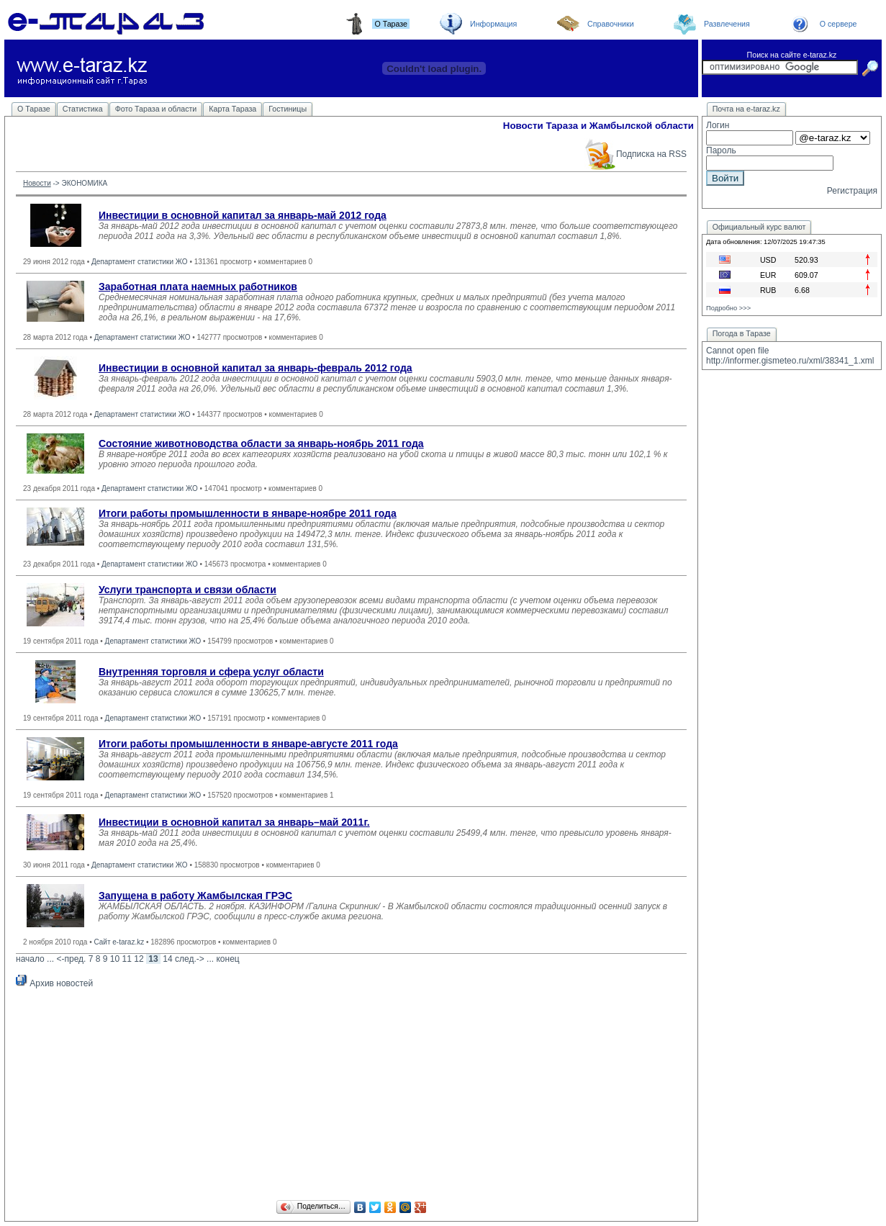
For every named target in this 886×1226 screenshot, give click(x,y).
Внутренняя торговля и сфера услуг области (211, 671)
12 (138, 959)
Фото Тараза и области (156, 108)
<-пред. (71, 959)
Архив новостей (54, 983)
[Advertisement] (351, 1096)
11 (127, 959)
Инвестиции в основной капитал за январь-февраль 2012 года (255, 368)
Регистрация (852, 191)
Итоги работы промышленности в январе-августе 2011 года (248, 743)
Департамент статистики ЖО (139, 262)
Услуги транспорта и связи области (187, 589)
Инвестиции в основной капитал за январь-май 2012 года (243, 215)
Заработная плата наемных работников (198, 286)
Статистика (83, 108)
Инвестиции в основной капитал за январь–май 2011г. (234, 822)
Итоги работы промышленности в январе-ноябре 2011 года (248, 513)
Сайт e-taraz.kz (119, 942)
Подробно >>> (728, 308)
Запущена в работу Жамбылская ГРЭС (195, 895)
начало (30, 959)
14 (167, 959)
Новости (37, 183)
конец (227, 959)
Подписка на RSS (635, 154)
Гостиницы (287, 108)
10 (114, 959)
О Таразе (33, 108)
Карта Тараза (232, 108)
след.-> (189, 959)
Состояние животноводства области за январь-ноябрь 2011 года (261, 443)
